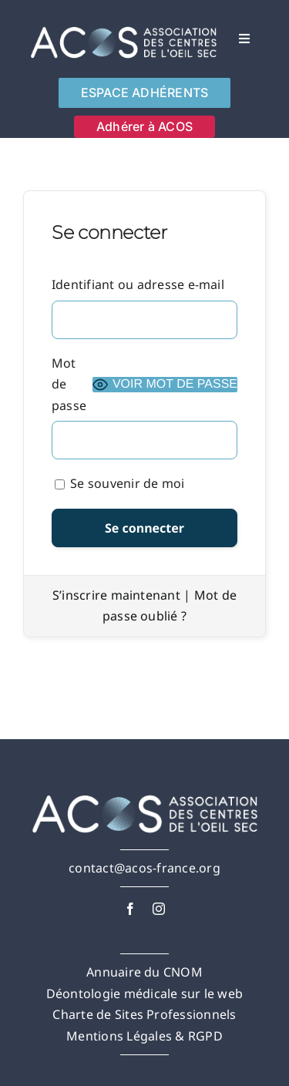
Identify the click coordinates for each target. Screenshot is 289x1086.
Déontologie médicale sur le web (144, 993)
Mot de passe (69, 384)
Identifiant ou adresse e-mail (138, 284)
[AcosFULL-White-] (123, 25)
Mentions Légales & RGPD (144, 1035)
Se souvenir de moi (120, 483)
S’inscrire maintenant (116, 595)
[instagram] (159, 909)
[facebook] (130, 909)
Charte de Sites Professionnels (144, 1014)
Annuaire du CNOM (144, 971)
